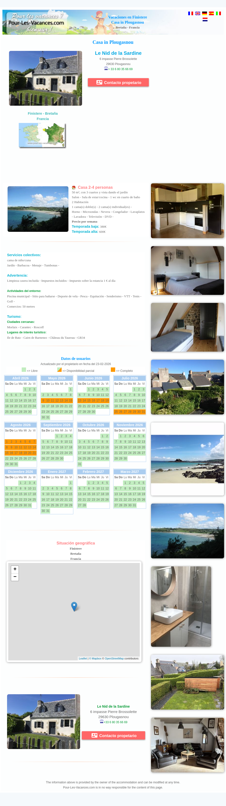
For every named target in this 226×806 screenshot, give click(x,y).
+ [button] (15, 569)
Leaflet (83, 658)
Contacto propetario (118, 82)
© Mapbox (95, 658)
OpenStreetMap (114, 658)
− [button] (15, 577)
